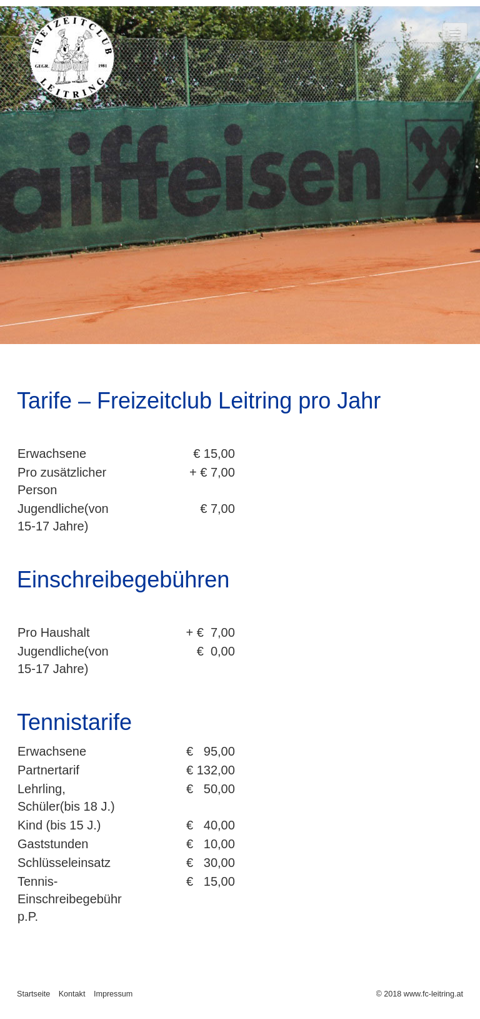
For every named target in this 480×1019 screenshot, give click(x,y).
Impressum (113, 994)
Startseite (33, 994)
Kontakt (72, 994)
